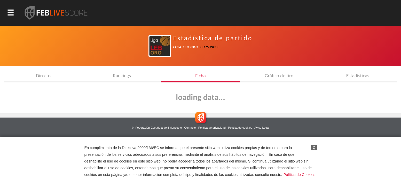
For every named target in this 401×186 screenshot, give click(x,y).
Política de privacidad (212, 127)
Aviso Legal (261, 127)
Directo (43, 76)
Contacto (190, 127)
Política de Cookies (299, 175)
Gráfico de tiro (279, 76)
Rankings (122, 76)
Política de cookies (240, 127)
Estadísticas (357, 76)
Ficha (200, 76)
